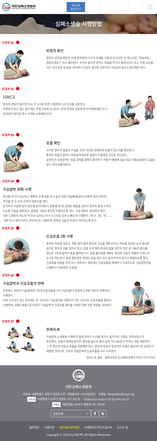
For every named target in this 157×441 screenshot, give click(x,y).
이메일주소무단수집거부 (98, 427)
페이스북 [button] (108, 7)
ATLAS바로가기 (76, 7)
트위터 (102, 413)
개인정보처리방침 (69, 427)
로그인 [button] (94, 7)
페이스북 (95, 413)
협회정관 (34, 427)
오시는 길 (122, 427)
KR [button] (136, 7)
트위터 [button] (122, 7)
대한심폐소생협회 (19, 7)
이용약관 (49, 427)
